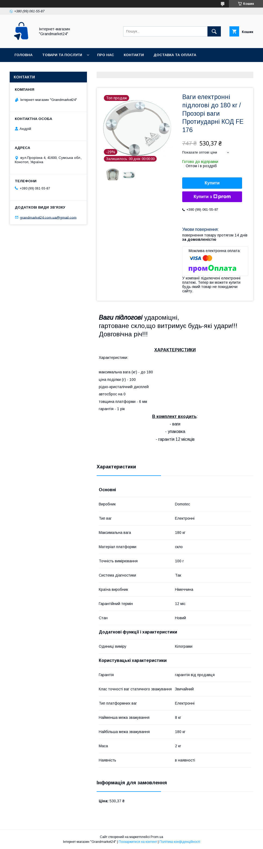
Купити (212, 183)
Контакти (134, 55)
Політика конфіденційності (179, 842)
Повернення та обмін (37, 69)
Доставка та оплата (175, 55)
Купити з (212, 196)
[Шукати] (214, 31)
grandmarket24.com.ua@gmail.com (48, 217)
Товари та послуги (62, 55)
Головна (23, 55)
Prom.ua (157, 837)
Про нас (105, 55)
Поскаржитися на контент (138, 842)
